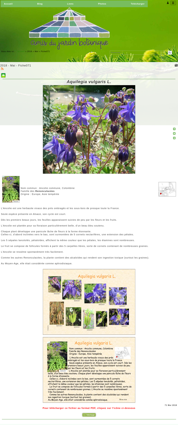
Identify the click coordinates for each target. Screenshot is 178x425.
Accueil (21, 51)
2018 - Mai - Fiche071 (15, 65)
